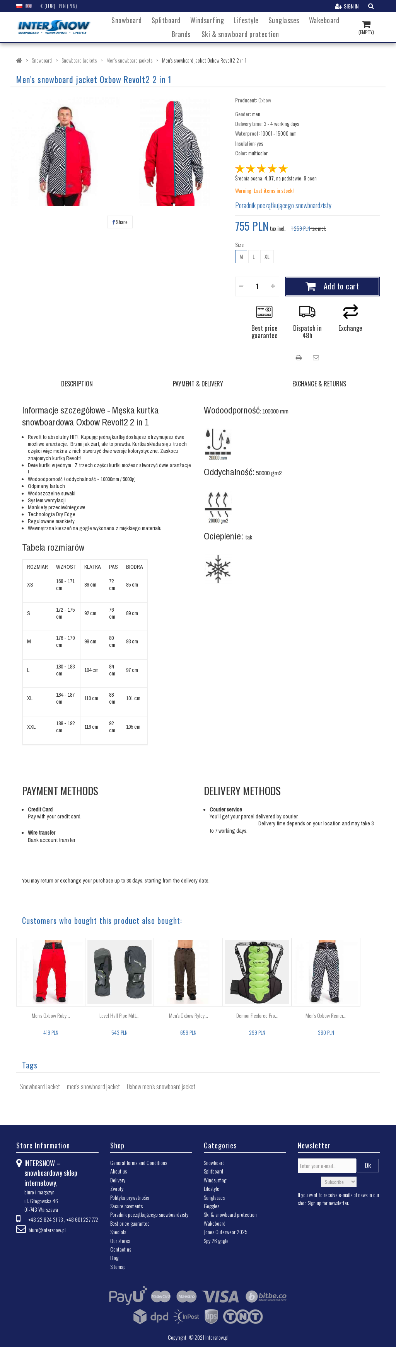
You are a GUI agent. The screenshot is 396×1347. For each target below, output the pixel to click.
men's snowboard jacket (93, 1086)
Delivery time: (249, 123)
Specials (118, 1232)
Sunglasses (283, 20)
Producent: (246, 100)
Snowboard (126, 20)
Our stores (120, 1240)
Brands (181, 34)
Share (120, 222)
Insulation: (245, 143)
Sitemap (118, 1266)
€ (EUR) (48, 6)
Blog (114, 1257)
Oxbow (264, 100)
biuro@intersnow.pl (47, 1230)
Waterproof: (247, 133)
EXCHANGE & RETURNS (319, 383)
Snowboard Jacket (40, 1086)
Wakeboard (324, 20)
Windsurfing (207, 20)
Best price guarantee (130, 1223)
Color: (241, 153)
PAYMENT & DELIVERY (198, 383)
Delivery (117, 1180)
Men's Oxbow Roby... (51, 1015)
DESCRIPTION (77, 383)
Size (240, 244)
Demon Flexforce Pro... (257, 1015)
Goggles (211, 1206)
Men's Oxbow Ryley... (188, 1015)
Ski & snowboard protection (240, 34)
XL (267, 256)
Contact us (120, 1249)
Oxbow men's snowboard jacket (161, 1086)
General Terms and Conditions (138, 1162)
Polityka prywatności (129, 1197)
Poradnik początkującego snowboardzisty (283, 205)
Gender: (243, 114)
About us (118, 1171)
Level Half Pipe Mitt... (119, 1015)
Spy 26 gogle (216, 1240)
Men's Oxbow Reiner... (326, 1015)
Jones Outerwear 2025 (226, 1232)
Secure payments (126, 1206)
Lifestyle (246, 20)
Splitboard (166, 20)
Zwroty (116, 1188)
